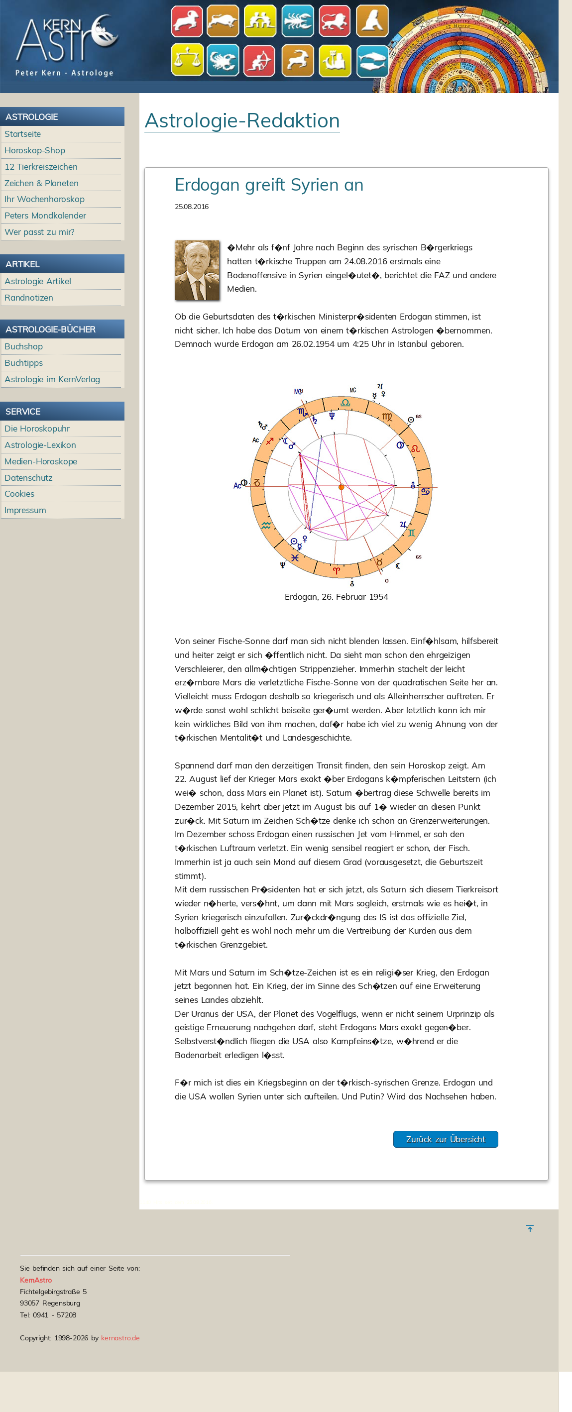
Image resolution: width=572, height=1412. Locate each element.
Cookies (19, 493)
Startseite (22, 133)
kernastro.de (120, 1337)
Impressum (25, 510)
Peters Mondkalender (45, 215)
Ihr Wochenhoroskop (44, 199)
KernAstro (36, 1280)
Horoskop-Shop (34, 150)
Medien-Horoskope (40, 461)
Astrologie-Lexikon (40, 444)
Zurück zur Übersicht (445, 1139)
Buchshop (23, 346)
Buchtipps (23, 362)
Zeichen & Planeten (41, 183)
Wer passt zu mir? (39, 231)
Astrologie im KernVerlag (52, 379)
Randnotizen (28, 297)
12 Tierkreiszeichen (41, 166)
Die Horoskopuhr (37, 428)
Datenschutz (28, 477)
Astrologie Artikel (37, 281)
